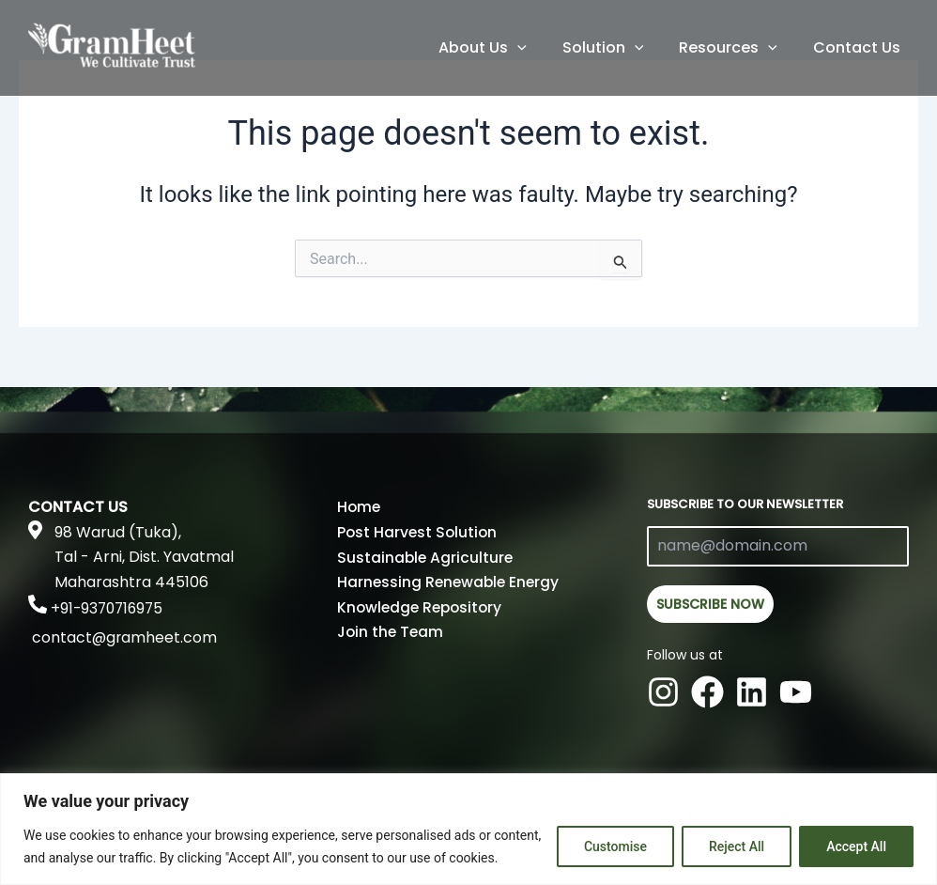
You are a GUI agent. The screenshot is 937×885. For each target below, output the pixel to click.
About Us (502, 47)
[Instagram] (663, 689)
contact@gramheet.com (125, 637)
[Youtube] (795, 689)
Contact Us (859, 47)
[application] (537, 47)
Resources (736, 47)
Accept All (856, 846)
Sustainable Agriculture (422, 556)
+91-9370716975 (109, 608)
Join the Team (390, 631)
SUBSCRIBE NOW (710, 604)
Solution (617, 47)
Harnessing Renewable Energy (449, 582)
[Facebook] (707, 689)
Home (359, 507)
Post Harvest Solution (415, 532)
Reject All (736, 846)
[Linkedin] (751, 689)
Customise (615, 846)
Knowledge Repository (419, 606)
